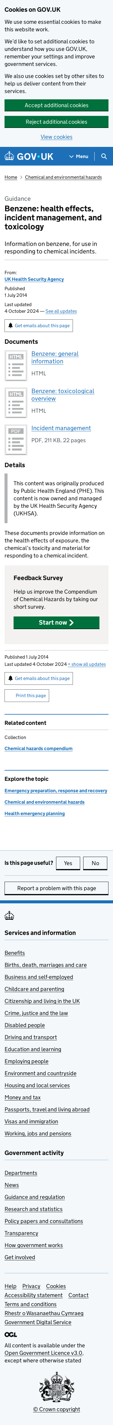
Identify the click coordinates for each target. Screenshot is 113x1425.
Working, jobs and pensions (38, 1133)
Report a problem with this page (56, 888)
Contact (78, 1295)
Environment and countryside (41, 1073)
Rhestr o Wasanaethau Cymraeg (44, 1313)
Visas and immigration (31, 1121)
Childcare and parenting (34, 989)
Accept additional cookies (57, 105)
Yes (72, 863)
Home (11, 177)
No (100, 863)
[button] (56, 622)
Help (11, 1286)
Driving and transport (31, 1037)
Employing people (27, 1061)
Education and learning (33, 1049)
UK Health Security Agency (34, 279)
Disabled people (25, 1025)
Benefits (15, 952)
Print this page (31, 695)
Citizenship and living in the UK (42, 1001)
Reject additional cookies (56, 121)
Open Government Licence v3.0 (43, 1352)
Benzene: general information (55, 357)
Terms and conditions (31, 1304)
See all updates (61, 311)
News (12, 1184)
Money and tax (23, 1097)
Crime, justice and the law (36, 1013)
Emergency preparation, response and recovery (56, 790)
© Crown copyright (56, 1409)
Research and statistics (34, 1209)
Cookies (56, 1286)
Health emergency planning (35, 813)
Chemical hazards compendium (39, 748)
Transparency (21, 1233)
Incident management (61, 428)
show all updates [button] (87, 664)
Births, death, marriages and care (46, 964)
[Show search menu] (104, 156)
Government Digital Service (38, 1322)
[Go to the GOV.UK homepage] (29, 156)
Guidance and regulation (35, 1197)
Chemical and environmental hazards (63, 177)
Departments (21, 1172)
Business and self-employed (39, 976)
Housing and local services (37, 1085)
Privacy (31, 1286)
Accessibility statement (34, 1295)
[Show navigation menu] (79, 156)
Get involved (20, 1257)
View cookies (57, 137)
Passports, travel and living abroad (47, 1109)
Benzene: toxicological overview (62, 394)
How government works (34, 1245)
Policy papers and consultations (44, 1221)
